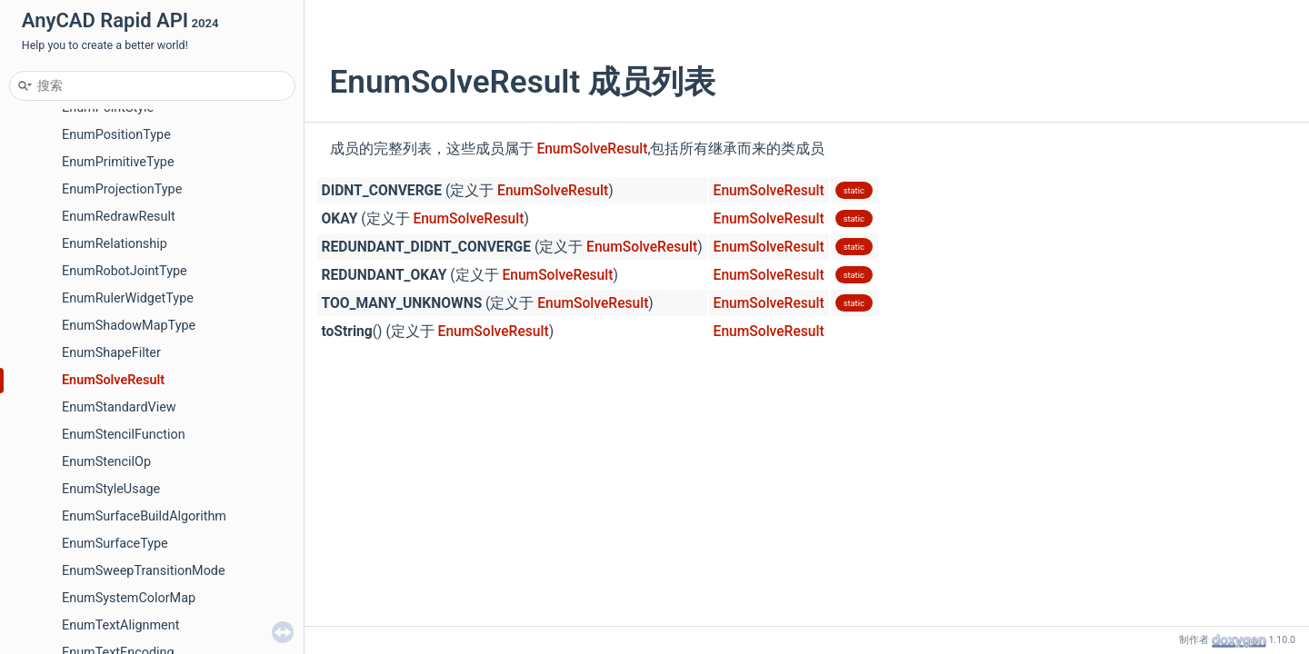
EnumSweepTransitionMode (143, 571)
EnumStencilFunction (123, 434)
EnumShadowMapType (128, 325)
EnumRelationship (114, 244)
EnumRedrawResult (118, 216)
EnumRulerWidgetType (128, 298)
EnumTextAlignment (120, 625)
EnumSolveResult (113, 380)
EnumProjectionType (122, 189)
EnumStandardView (119, 407)
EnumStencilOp (106, 462)
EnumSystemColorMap (128, 598)
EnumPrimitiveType (118, 162)
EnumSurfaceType (115, 543)
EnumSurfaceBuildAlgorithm (144, 516)
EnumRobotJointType (124, 271)
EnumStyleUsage (111, 489)
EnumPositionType (116, 135)
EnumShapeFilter (111, 353)
